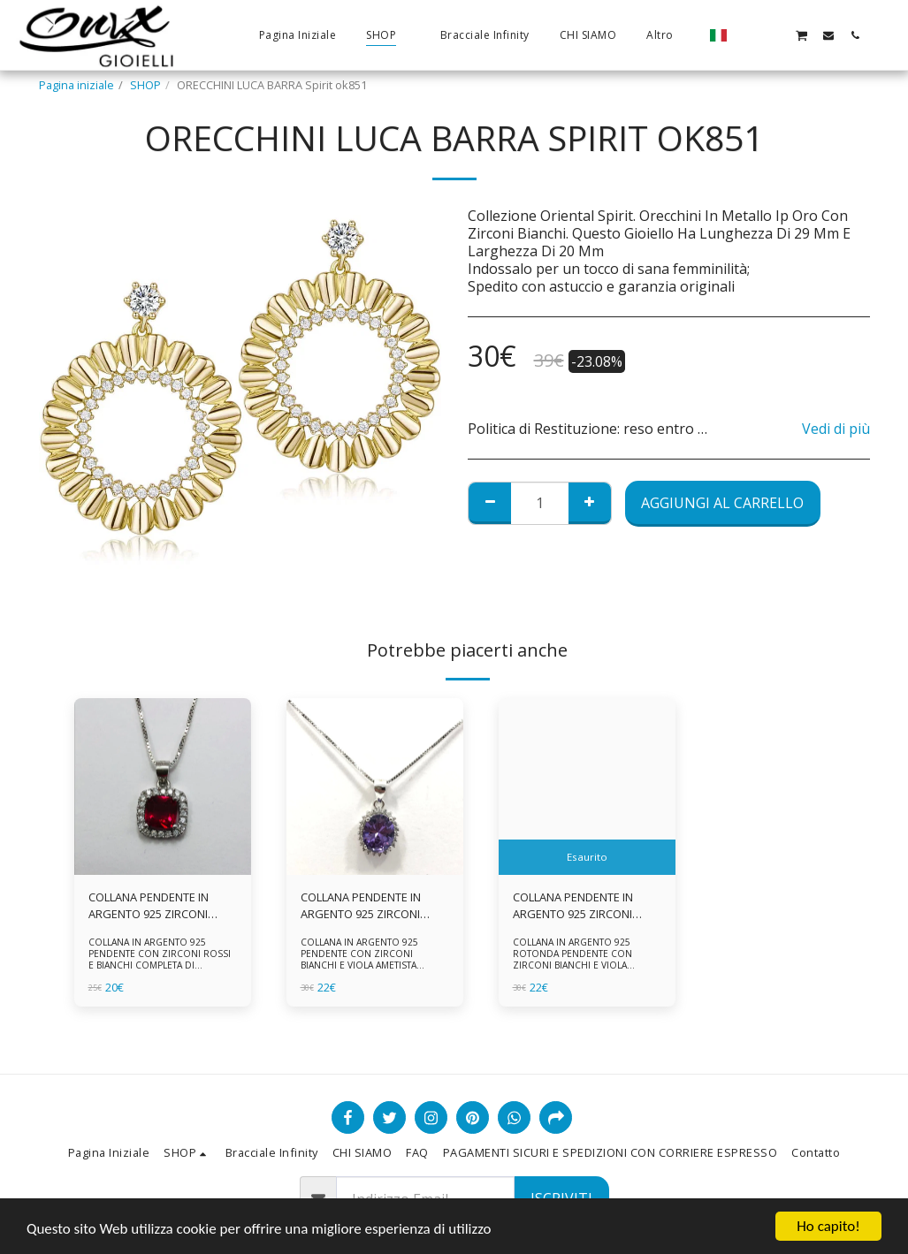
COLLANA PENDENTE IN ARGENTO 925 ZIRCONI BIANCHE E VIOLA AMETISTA (372, 906)
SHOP (145, 85)
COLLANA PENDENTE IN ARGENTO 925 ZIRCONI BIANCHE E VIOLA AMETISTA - (584, 906)
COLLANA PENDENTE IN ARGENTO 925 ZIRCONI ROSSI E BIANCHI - (148, 906)
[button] (748, 35)
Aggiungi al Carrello (722, 503)
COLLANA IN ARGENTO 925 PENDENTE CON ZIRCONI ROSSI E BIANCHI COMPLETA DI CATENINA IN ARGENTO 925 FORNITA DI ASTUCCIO (159, 964)
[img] (162, 786)
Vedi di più (836, 428)
